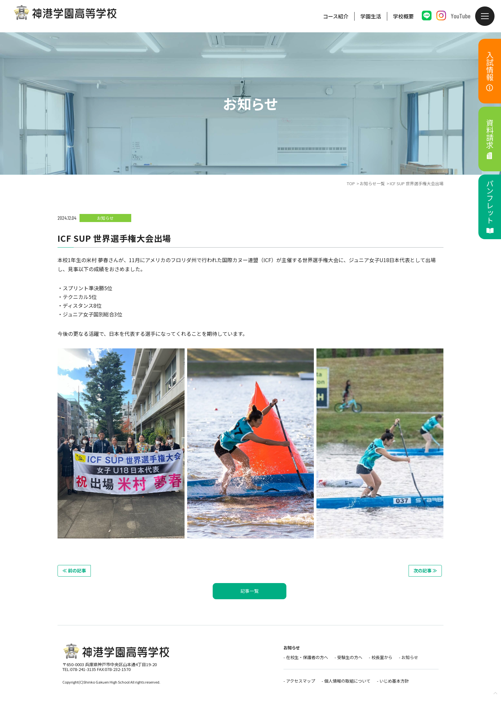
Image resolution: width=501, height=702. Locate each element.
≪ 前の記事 (74, 570)
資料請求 (490, 139)
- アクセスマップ (299, 681)
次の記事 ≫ (425, 570)
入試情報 (490, 71)
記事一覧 (249, 591)
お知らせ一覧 (372, 183)
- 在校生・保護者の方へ (305, 657)
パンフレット (490, 206)
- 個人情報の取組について (346, 681)
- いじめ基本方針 (393, 681)
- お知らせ (408, 657)
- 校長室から (380, 657)
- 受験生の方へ (348, 657)
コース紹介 (335, 16)
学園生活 (370, 16)
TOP (351, 183)
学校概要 (403, 16)
